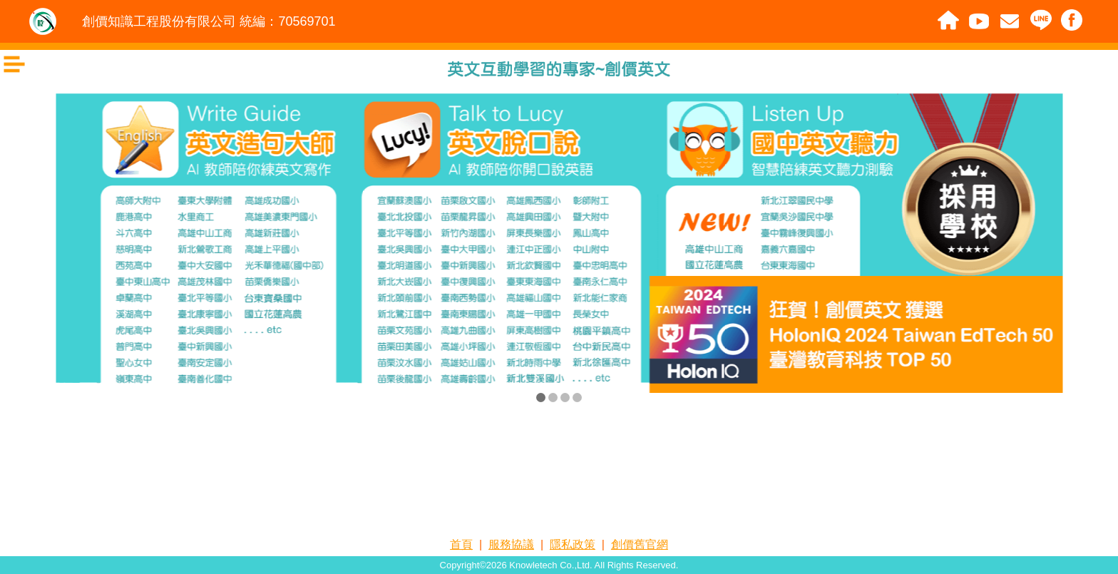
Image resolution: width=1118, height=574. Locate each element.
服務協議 (511, 544)
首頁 (461, 544)
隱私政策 (572, 544)
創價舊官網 (639, 544)
